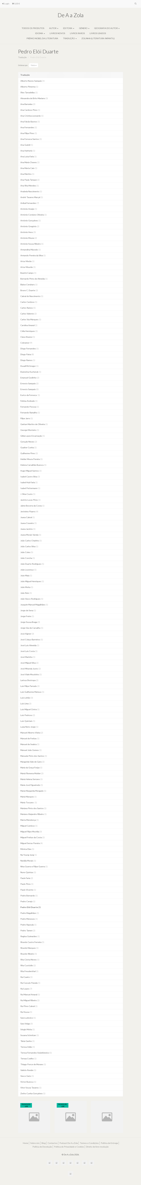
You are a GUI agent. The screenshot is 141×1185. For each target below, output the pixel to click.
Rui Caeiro (26, 977)
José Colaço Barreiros (31, 639)
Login (5, 3)
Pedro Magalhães (29, 913)
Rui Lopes (26, 988)
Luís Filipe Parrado (30, 686)
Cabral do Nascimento (31, 296)
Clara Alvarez (27, 337)
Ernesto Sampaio (29, 383)
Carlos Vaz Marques (30, 319)
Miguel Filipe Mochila (31, 831)
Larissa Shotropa (29, 680)
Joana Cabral (27, 517)
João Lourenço (28, 569)
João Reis (26, 593)
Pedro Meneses (29, 919)
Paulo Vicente (28, 889)
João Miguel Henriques (32, 581)
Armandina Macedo (30, 249)
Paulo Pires (26, 884)
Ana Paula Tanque (30, 180)
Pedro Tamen (27, 930)
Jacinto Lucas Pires (30, 500)
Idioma (40, 33)
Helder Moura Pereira (31, 459)
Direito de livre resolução (97, 1146)
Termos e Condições (89, 1143)
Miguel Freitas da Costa (32, 837)
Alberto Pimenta (29, 86)
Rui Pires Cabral (28, 1006)
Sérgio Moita (27, 1029)
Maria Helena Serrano (31, 779)
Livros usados (98, 33)
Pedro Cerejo (27, 901)
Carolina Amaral (28, 325)
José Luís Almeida (29, 645)
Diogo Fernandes (29, 348)
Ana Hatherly (27, 150)
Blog (44, 1143)
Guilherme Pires (29, 453)
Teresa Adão (27, 1047)
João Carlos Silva (29, 546)
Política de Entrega (109, 1143)
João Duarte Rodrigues (32, 564)
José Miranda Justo (30, 668)
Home (25, 1143)
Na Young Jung (28, 855)
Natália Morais (28, 860)
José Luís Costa (28, 651)
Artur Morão (27, 261)
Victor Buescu (28, 1082)
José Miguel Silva (29, 663)
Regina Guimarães (30, 936)
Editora (68, 28)
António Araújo (28, 209)
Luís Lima (25, 703)
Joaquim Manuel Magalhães (34, 604)
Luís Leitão (26, 697)
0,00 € (16, 3)
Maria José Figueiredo (31, 785)
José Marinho (27, 657)
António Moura (28, 238)
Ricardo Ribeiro (28, 954)
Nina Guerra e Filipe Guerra (34, 866)
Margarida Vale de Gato (32, 761)
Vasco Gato (27, 1076)
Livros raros (77, 33)
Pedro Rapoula (28, 924)
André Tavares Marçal (31, 197)
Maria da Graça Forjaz (31, 767)
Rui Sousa (26, 1012)
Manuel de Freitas (29, 738)
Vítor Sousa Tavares (30, 1087)
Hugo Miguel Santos (31, 470)
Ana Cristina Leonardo (31, 115)
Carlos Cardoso (28, 302)
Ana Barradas (27, 104)
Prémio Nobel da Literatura (42, 38)
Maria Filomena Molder (31, 773)
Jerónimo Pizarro (29, 511)
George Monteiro (29, 430)
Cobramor (26, 342)
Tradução (70, 38)
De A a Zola (71, 15)
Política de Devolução (42, 1146)
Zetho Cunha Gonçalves (32, 1093)
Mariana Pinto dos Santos (33, 808)
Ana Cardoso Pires (30, 110)
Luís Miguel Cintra (30, 709)
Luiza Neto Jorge (29, 727)
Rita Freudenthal (29, 971)
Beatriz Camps (28, 273)
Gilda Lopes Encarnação (32, 436)
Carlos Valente (28, 313)
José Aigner (27, 633)
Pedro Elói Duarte (38, 51)
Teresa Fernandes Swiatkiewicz (36, 1052)
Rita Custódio (28, 965)
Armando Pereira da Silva (33, 255)
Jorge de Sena (28, 610)
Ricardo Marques (29, 948)
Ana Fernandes (28, 127)
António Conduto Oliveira (33, 214)
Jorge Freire (27, 616)
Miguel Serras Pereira (31, 843)
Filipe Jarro (26, 418)
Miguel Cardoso (28, 825)
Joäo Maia (26, 575)
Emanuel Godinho (29, 377)
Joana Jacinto (27, 529)
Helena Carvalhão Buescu (33, 465)
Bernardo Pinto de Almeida (34, 278)
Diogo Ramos (27, 360)
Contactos (52, 1143)
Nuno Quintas (28, 872)
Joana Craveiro (28, 523)
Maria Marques (28, 796)
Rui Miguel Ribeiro (30, 1000)
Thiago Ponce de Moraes (33, 1064)
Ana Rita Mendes (29, 185)
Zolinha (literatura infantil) (98, 38)
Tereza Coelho (28, 1058)
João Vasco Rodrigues (31, 599)
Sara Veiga (26, 1023)
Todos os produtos (33, 28)
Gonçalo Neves (28, 441)
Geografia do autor (107, 28)
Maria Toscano (28, 802)
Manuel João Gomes (31, 750)
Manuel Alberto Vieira (31, 732)
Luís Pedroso (27, 715)
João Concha (27, 558)
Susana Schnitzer (29, 1035)
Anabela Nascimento (31, 191)
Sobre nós (35, 1143)
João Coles (26, 552)
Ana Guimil (26, 145)
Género (84, 28)
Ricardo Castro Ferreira (32, 942)
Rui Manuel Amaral (30, 994)
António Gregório (29, 226)
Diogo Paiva (27, 354)
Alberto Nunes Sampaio (32, 81)
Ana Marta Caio (28, 168)
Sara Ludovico (28, 1018)
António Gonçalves (30, 220)
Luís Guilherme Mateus (32, 692)
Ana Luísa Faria (28, 156)
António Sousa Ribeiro (31, 244)
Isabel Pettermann (30, 488)
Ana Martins (27, 174)
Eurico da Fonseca (30, 395)
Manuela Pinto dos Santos (33, 756)
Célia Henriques (29, 331)
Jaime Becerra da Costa (32, 505)
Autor (53, 28)
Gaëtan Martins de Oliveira (34, 424)
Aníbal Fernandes (29, 203)
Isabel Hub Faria (29, 482)
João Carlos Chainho (31, 540)
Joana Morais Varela (30, 535)
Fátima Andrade (28, 401)
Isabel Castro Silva (30, 476)
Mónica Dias (27, 849)
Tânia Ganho (27, 1041)
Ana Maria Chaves (30, 162)
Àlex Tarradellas (29, 92)
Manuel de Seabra (29, 744)
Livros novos (57, 33)
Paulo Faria (26, 878)
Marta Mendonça (29, 820)
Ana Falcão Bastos (30, 121)
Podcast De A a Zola (68, 1143)
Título (34, 65)
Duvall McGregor (29, 366)
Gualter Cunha (28, 447)
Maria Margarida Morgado (33, 791)
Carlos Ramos (28, 308)
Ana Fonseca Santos (31, 139)
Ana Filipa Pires (28, 133)
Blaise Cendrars (28, 284)
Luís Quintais (27, 721)
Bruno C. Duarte (29, 290)
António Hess (28, 232)
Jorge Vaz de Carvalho (31, 628)
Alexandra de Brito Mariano (34, 98)
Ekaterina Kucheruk (30, 372)
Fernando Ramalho (30, 412)
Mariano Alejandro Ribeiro (33, 814)
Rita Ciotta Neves (29, 959)
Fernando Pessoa (29, 406)
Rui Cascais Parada (30, 983)
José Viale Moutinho (31, 674)
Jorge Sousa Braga (30, 622)
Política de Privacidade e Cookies (69, 1146)
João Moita (26, 587)
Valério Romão (28, 1070)
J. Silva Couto (27, 494)
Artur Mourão (28, 267)
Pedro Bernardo (29, 895)
